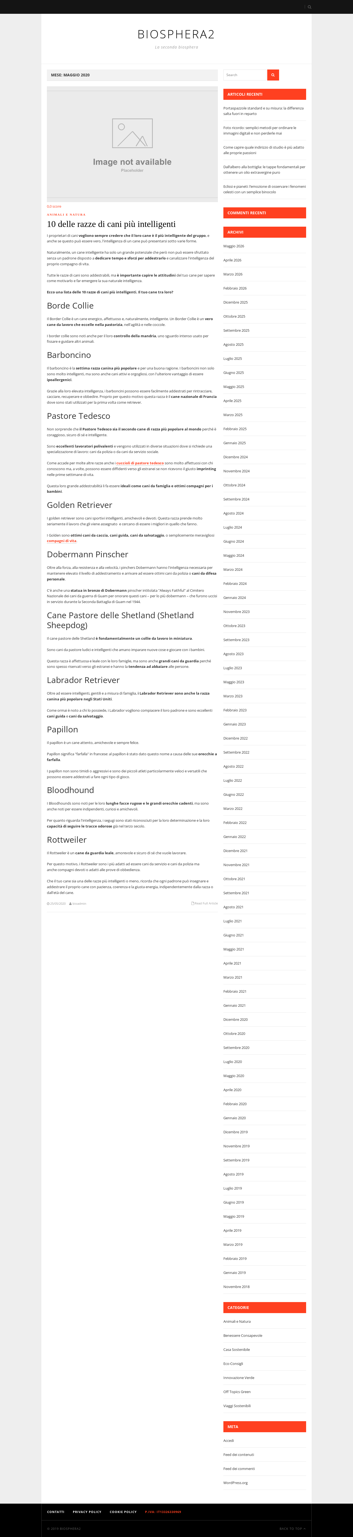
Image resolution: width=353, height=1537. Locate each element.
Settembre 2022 (236, 752)
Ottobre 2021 (234, 878)
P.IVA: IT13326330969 (163, 1512)
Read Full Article (206, 903)
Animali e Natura (66, 214)
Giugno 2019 (233, 1202)
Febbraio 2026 (235, 288)
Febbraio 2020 (235, 1103)
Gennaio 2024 (234, 597)
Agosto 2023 (233, 653)
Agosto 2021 (233, 906)
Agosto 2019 (233, 1174)
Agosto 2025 (233, 344)
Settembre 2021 (236, 892)
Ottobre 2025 (234, 316)
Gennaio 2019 (234, 1272)
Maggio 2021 (233, 949)
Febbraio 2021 (235, 991)
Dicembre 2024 (235, 456)
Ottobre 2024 (234, 485)
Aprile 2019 (232, 1230)
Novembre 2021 (236, 864)
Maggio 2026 (233, 245)
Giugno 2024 (233, 541)
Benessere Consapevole (242, 1335)
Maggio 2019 (233, 1216)
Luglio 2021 (232, 921)
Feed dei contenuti (238, 1454)
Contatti (56, 1512)
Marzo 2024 (232, 569)
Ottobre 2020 (234, 1033)
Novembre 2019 (236, 1146)
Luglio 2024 (232, 527)
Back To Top (293, 1529)
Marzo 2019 (232, 1244)
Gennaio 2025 (234, 442)
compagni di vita (61, 540)
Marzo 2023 (232, 695)
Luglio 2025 (232, 358)
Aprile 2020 (232, 1089)
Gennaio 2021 (234, 1005)
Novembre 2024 (236, 470)
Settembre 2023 (236, 639)
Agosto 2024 (233, 513)
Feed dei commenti (239, 1468)
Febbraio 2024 (235, 583)
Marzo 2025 (232, 414)
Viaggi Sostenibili (237, 1405)
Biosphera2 (70, 1529)
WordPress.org (235, 1482)
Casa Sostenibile (236, 1349)
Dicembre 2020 (235, 1019)
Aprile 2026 (232, 260)
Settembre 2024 (236, 499)
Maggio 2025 (233, 386)
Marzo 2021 (232, 977)
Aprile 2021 (232, 963)
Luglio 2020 (232, 1061)
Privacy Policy (87, 1512)
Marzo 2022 (232, 808)
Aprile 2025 (232, 400)
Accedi (228, 1440)
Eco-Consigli (233, 1363)
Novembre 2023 (236, 611)
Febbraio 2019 (235, 1258)
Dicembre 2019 (235, 1131)
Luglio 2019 (232, 1188)
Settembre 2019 (236, 1160)
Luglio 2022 (232, 780)
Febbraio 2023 (235, 710)
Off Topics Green (237, 1391)
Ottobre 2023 (234, 625)
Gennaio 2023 (234, 724)
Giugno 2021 (233, 935)
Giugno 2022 (233, 794)
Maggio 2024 (233, 555)
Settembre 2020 (236, 1047)
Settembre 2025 (236, 330)
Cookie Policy (123, 1512)
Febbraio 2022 (235, 822)
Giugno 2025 (233, 372)
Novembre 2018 (236, 1286)
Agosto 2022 (233, 766)
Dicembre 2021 (235, 850)
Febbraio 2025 (235, 428)
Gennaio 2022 (234, 836)
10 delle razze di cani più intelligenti (111, 224)
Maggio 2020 (233, 1075)
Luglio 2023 (232, 667)
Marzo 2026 (232, 274)
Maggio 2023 (233, 681)
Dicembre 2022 (235, 738)
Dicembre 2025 (235, 302)
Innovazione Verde (238, 1377)
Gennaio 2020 (234, 1117)
